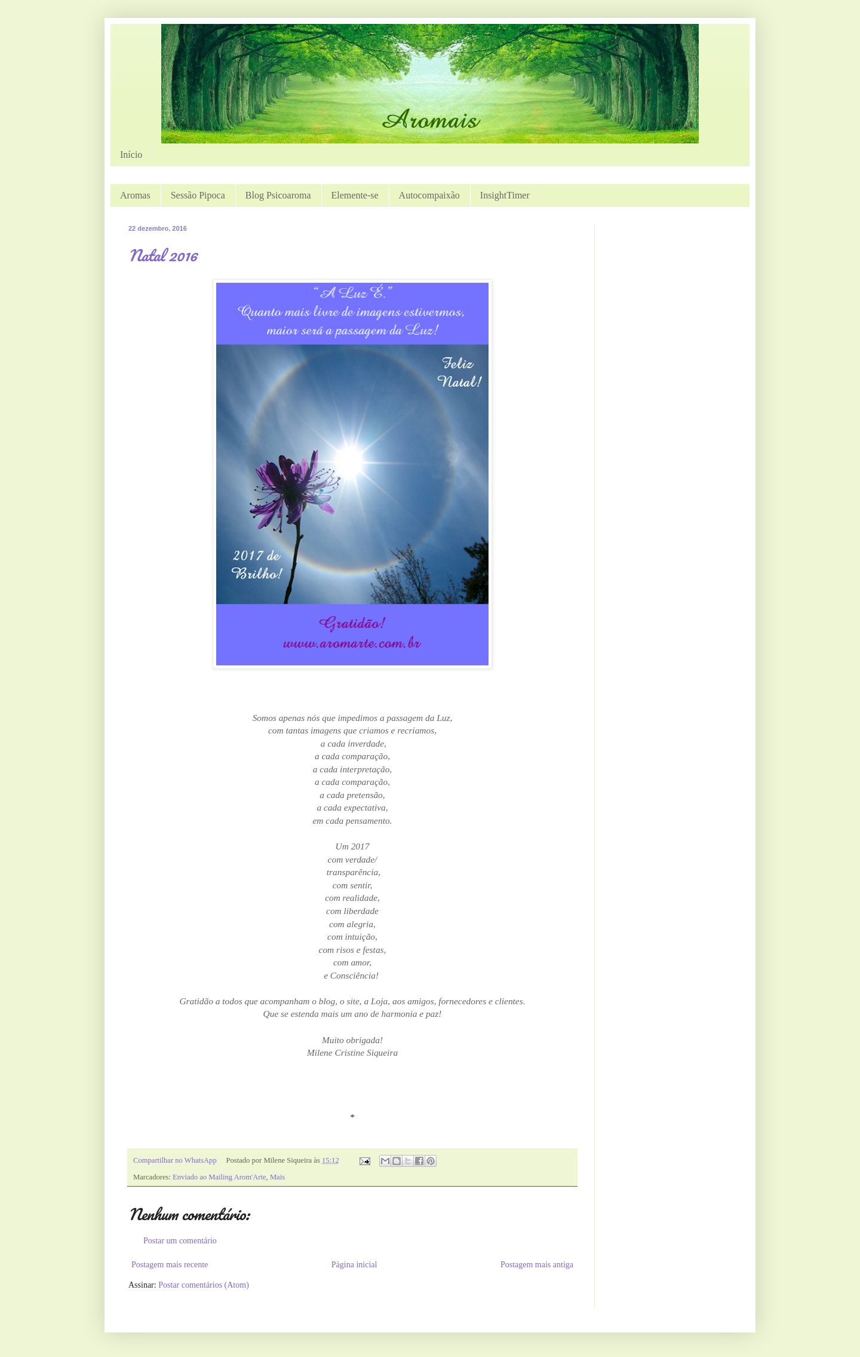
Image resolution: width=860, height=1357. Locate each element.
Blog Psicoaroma (278, 195)
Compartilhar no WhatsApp (175, 1160)
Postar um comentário (180, 1240)
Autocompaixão (429, 195)
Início (131, 154)
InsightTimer (505, 195)
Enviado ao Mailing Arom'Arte (219, 1177)
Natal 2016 (162, 255)
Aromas (135, 195)
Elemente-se (355, 195)
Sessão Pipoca (198, 195)
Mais (277, 1177)
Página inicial (354, 1264)
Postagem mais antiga (536, 1264)
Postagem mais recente (169, 1264)
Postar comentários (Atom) (203, 1284)
